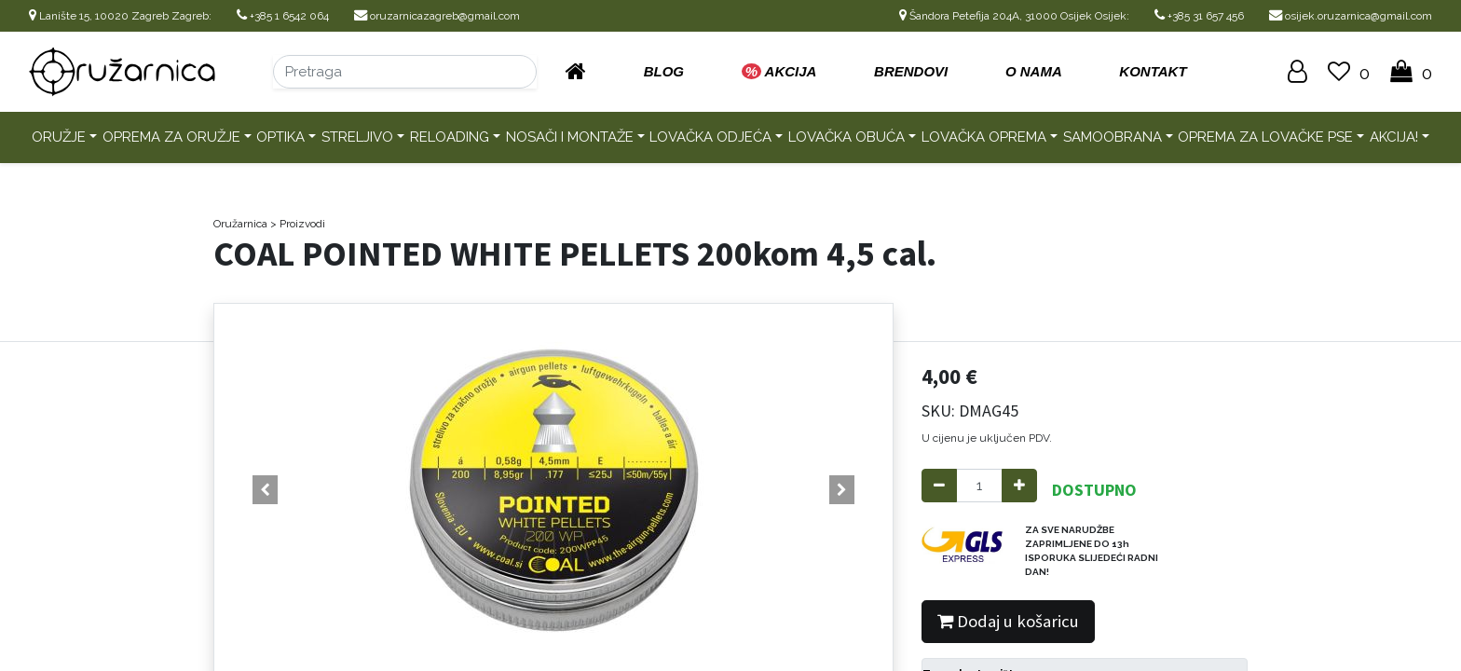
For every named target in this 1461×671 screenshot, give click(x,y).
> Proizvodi (297, 223)
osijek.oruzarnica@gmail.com (1350, 15)
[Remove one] (939, 486)
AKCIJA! (1394, 137)
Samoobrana (1112, 137)
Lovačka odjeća (710, 137)
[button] (265, 490)
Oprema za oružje (171, 137)
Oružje (59, 137)
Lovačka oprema (984, 137)
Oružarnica (240, 223)
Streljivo (357, 137)
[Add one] (1019, 486)
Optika (280, 137)
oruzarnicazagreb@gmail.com (437, 15)
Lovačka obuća (846, 137)
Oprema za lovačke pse (1265, 137)
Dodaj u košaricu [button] (1008, 621)
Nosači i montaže (570, 137)
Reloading (449, 137)
